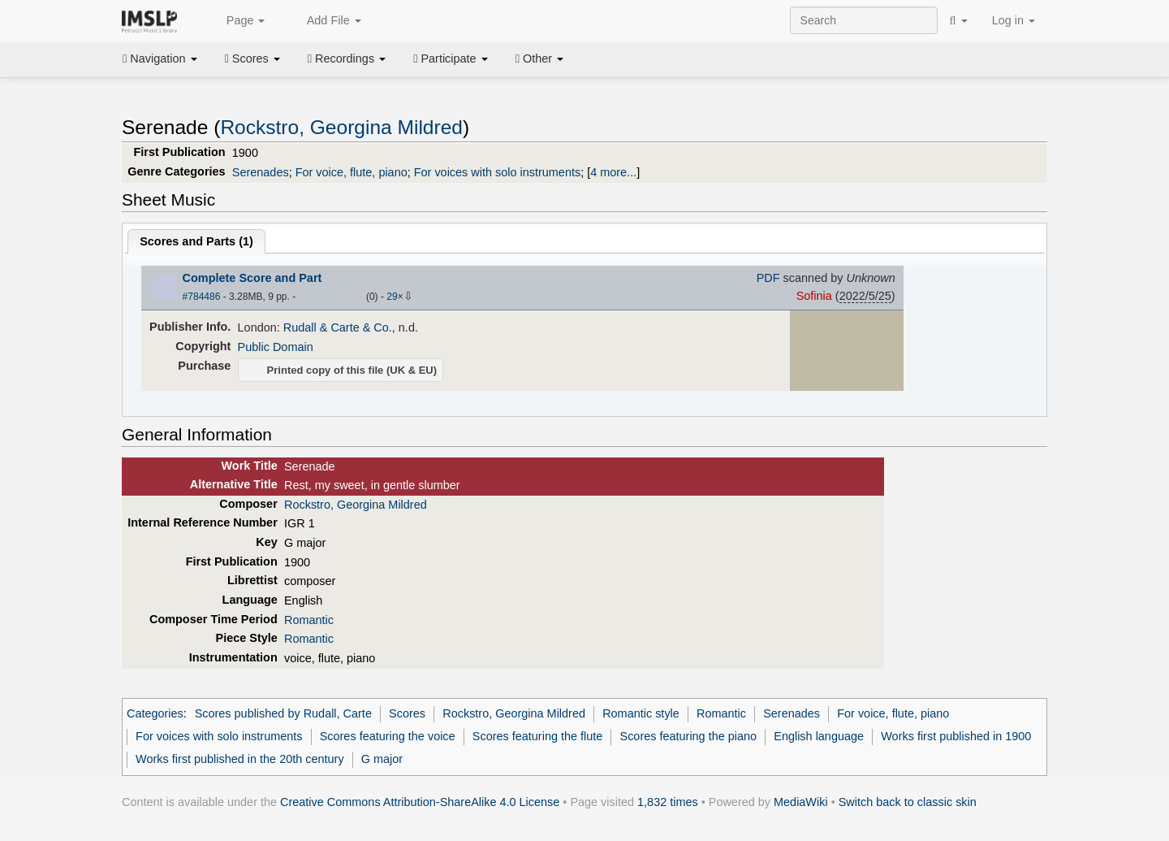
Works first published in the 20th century (240, 758)
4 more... (613, 172)
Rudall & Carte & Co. (337, 327)
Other (539, 58)
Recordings (347, 58)
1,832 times (667, 801)
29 (391, 296)
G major (382, 758)
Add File (324, 21)
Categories (155, 713)
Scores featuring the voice (387, 736)
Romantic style (640, 713)
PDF (768, 277)
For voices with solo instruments (497, 172)
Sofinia (814, 295)
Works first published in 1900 (956, 736)
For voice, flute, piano (351, 172)
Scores (252, 58)
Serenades (260, 172)
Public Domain (275, 346)
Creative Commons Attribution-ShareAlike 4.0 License (419, 801)
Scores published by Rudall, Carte (283, 713)
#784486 (202, 296)
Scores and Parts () (196, 241)
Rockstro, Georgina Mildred (341, 127)
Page (237, 21)
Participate (450, 58)
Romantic (309, 619)
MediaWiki (801, 801)
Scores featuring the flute (537, 736)
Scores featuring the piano (688, 736)
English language (819, 736)
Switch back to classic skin (908, 801)
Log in (1013, 20)
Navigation (160, 58)
